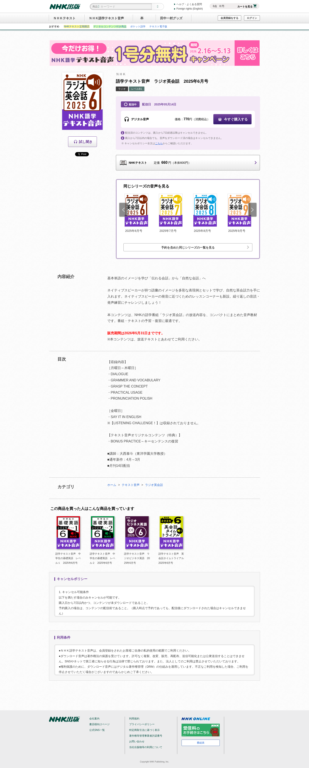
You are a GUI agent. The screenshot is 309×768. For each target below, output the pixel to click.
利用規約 (134, 718)
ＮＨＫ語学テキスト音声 (106, 18)
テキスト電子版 (158, 26)
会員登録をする (229, 18)
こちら (159, 143)
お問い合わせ (136, 741)
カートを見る (247, 6)
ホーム (111, 485)
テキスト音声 (131, 485)
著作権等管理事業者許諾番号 (145, 735)
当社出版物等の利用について (145, 747)
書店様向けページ (99, 724)
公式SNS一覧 (97, 730)
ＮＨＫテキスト (64, 18)
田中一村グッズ (171, 18)
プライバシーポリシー (142, 724)
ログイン (252, 18)
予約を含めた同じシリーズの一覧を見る (188, 247)
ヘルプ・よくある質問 (189, 4)
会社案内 (94, 718)
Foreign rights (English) (189, 8)
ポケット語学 (137, 26)
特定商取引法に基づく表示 (144, 730)
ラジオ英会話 (154, 485)
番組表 (200, 742)
